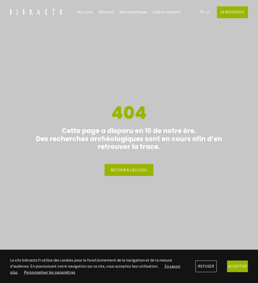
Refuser (206, 266)
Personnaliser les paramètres (49, 272)
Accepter (237, 266)
